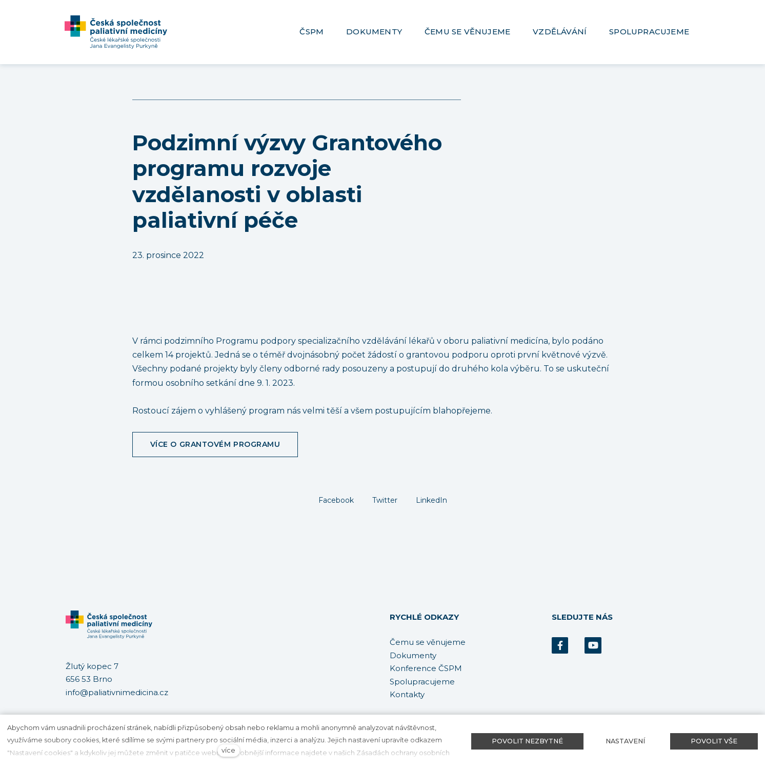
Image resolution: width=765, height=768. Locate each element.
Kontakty (407, 694)
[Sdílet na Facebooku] (336, 499)
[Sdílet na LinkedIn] (431, 499)
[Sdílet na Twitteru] (384, 499)
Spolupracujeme (422, 681)
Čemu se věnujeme (428, 642)
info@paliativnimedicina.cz (117, 692)
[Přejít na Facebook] (560, 646)
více (228, 750)
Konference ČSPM (426, 668)
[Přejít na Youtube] (593, 646)
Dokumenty (413, 655)
